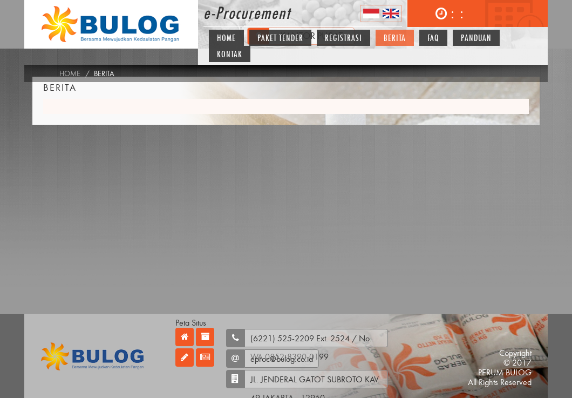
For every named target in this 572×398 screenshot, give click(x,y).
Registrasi (343, 37)
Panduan (476, 37)
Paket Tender (280, 37)
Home (226, 37)
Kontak (229, 54)
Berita (395, 37)
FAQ (433, 37)
